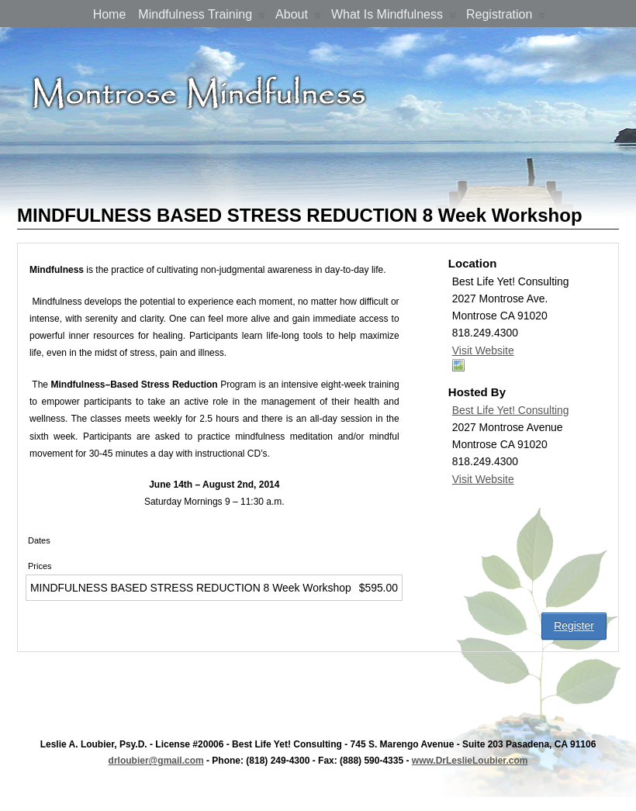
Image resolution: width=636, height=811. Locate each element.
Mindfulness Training (201, 17)
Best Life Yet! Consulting (510, 410)
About (298, 17)
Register (574, 625)
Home (109, 14)
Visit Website (483, 350)
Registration (505, 17)
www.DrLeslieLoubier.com (470, 760)
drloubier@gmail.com (156, 760)
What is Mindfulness (393, 17)
